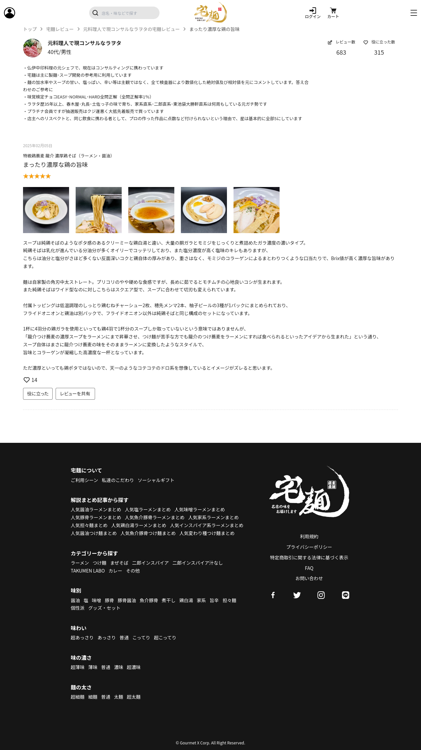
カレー (115, 570)
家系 (201, 600)
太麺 (118, 696)
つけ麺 (100, 562)
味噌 (96, 600)
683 (341, 52)
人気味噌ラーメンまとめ (199, 509)
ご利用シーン (84, 480)
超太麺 (134, 696)
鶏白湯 (186, 600)
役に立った (38, 393)
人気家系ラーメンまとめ (213, 517)
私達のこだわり (118, 480)
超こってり (165, 637)
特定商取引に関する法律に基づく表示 (309, 557)
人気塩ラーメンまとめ (148, 509)
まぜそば (119, 562)
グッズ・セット (104, 607)
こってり (141, 637)
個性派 (78, 607)
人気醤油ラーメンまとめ (96, 509)
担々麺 (229, 600)
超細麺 (78, 696)
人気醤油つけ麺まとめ (94, 533)
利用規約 (309, 536)
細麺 (92, 696)
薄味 (92, 667)
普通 (124, 637)
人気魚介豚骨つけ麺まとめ (148, 533)
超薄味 (78, 667)
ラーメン (80, 562)
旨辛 (214, 600)
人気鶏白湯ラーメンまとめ (138, 525)
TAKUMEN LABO (88, 570)
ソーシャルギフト (156, 480)
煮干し (169, 600)
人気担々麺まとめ (89, 525)
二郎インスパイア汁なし (197, 562)
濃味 (118, 667)
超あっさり (82, 637)
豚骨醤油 (127, 600)
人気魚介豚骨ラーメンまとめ (155, 517)
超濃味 (134, 667)
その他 (133, 570)
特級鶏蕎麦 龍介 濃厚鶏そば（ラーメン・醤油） (68, 155)
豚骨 (109, 600)
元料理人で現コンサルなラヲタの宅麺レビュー (131, 29)
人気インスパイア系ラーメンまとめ (206, 525)
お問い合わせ (309, 578)
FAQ (309, 568)
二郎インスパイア (150, 562)
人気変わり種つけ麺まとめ (207, 533)
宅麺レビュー (60, 29)
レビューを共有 (75, 393)
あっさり (106, 637)
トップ (30, 29)
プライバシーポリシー (309, 547)
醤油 (75, 600)
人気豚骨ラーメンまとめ (96, 517)
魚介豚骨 (149, 600)
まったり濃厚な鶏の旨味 (55, 164)
